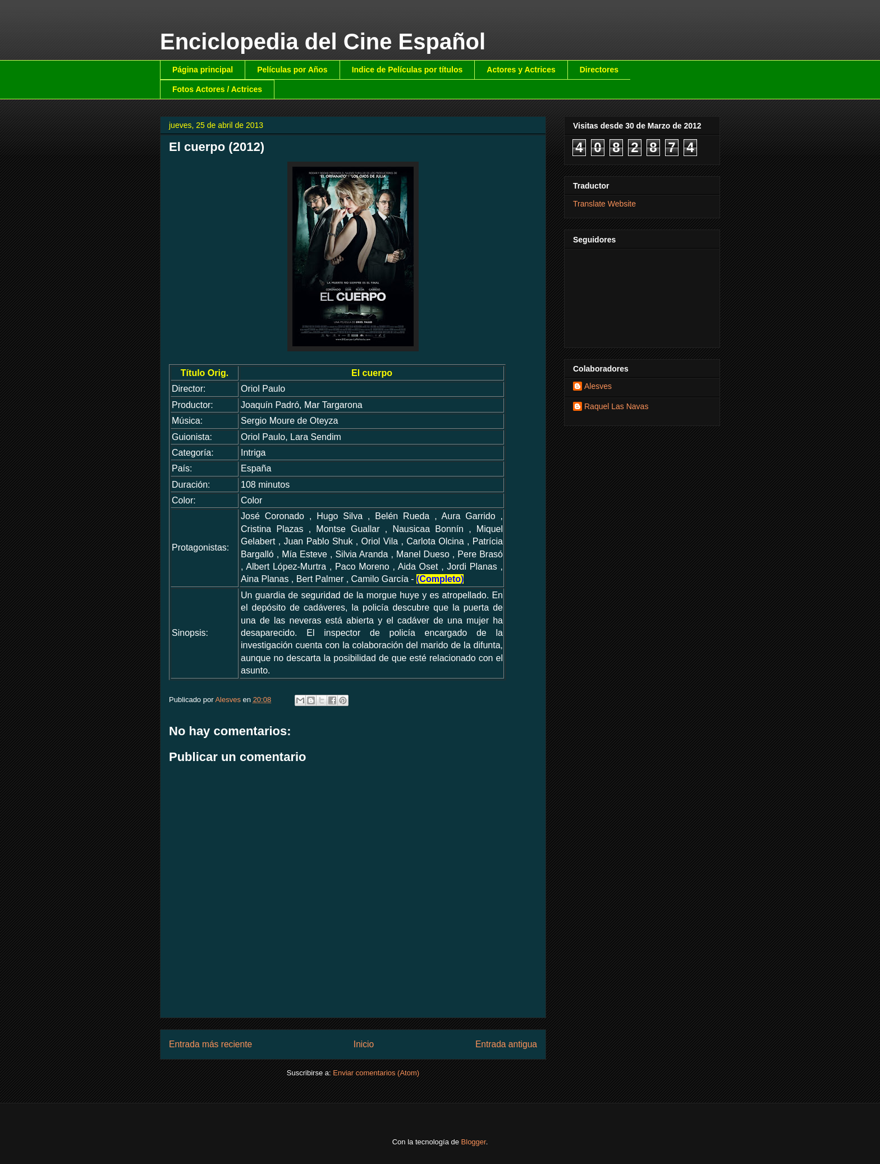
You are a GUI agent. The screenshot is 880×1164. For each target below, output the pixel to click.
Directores (599, 69)
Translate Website (604, 203)
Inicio (364, 1044)
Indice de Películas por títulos (407, 69)
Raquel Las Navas (616, 406)
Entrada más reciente (210, 1044)
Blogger (473, 1142)
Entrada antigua (506, 1044)
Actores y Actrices (521, 69)
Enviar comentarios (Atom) (376, 1073)
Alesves (598, 386)
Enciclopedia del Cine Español (322, 41)
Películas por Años (292, 69)
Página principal (202, 69)
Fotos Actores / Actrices (217, 89)
